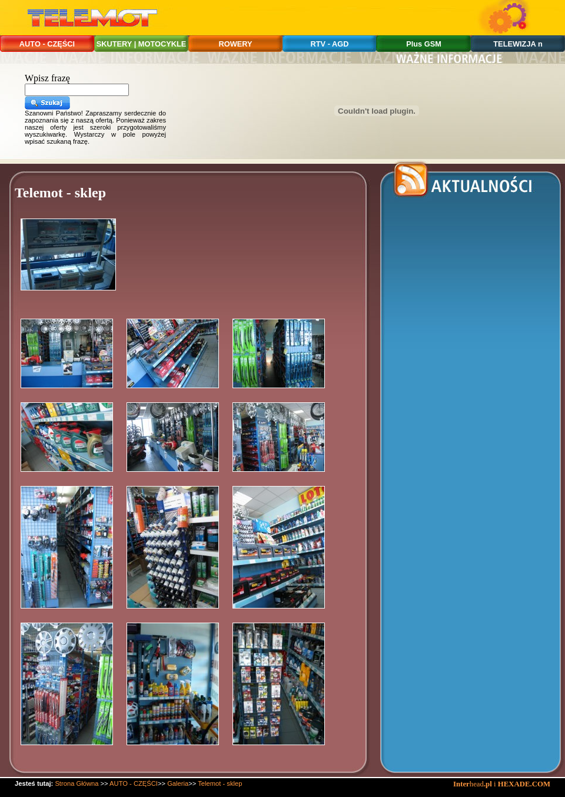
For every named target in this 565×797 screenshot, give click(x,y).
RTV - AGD (330, 43)
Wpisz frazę (47, 78)
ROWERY (235, 43)
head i (475, 784)
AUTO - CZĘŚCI (47, 43)
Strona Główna (76, 783)
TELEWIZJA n (517, 43)
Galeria (177, 783)
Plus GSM (423, 43)
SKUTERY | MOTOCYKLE (142, 43)
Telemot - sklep (220, 783)
